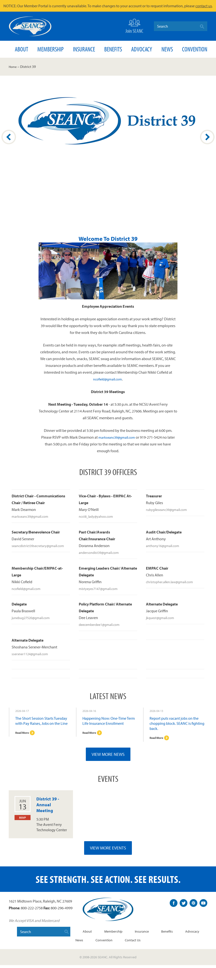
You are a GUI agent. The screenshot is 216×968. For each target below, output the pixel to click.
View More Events (108, 851)
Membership (50, 49)
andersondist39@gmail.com (101, 552)
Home (13, 66)
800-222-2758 (32, 910)
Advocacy (141, 49)
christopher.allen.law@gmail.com (172, 581)
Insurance (84, 49)
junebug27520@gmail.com (33, 617)
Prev (8, 137)
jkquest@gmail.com (162, 617)
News (167, 49)
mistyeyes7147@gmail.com (100, 588)
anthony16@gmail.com (165, 545)
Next (207, 137)
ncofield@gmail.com (107, 379)
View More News (108, 757)
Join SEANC (134, 25)
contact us (203, 5)
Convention (194, 49)
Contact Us (148, 942)
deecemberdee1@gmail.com (102, 624)
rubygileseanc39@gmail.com (169, 509)
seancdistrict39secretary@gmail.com (41, 545)
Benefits (113, 49)
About (21, 49)
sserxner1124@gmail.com (32, 653)
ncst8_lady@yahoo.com (98, 516)
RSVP (22, 821)
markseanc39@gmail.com (116, 437)
